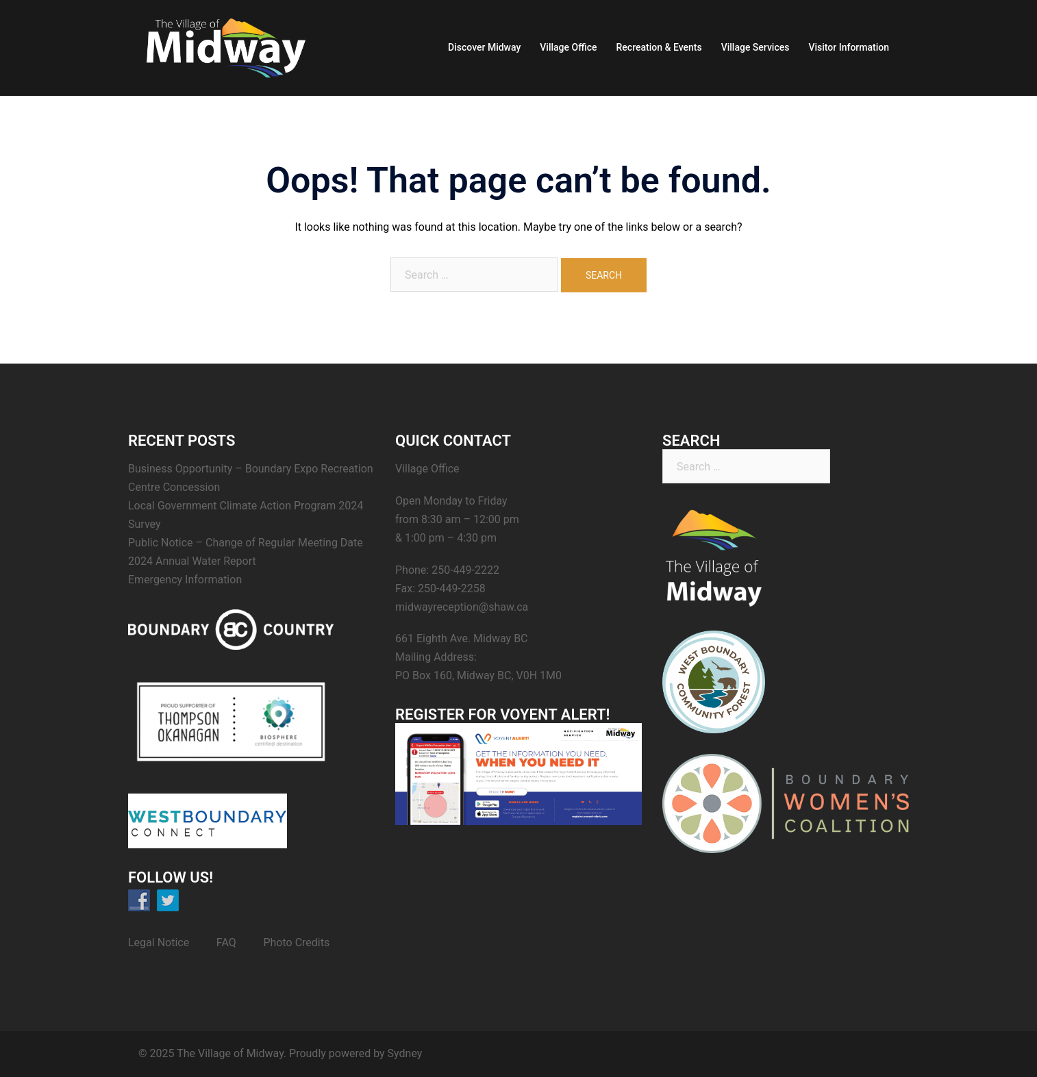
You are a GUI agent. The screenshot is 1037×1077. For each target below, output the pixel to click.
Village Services (755, 47)
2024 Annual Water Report (192, 561)
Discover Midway (484, 47)
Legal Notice (158, 942)
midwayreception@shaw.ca (461, 606)
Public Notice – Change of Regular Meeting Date (245, 542)
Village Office (568, 47)
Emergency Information (185, 579)
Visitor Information (848, 47)
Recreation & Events (659, 47)
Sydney (405, 1053)
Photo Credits (296, 942)
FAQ (226, 942)
